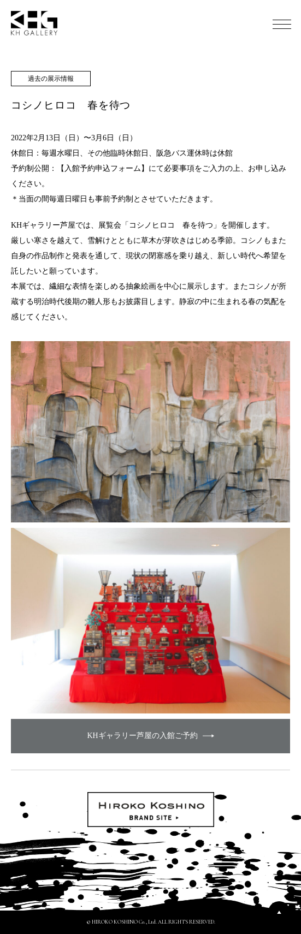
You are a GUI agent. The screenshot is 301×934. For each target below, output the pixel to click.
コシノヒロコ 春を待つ (71, 105)
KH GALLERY (34, 23)
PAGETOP (279, 912)
